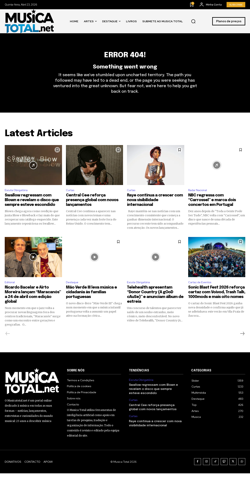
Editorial (11, 291)
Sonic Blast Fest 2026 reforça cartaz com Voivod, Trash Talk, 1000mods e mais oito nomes (216, 301)
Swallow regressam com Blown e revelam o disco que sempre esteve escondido (32, 208)
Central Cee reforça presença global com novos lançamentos (92, 208)
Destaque (73, 291)
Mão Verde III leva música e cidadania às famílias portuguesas (91, 301)
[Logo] (29, 21)
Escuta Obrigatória (18, 198)
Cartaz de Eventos (201, 291)
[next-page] (242, 342)
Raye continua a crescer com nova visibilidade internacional (155, 208)
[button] (193, 21)
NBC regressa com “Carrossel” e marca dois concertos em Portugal (212, 208)
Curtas (71, 198)
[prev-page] (8, 342)
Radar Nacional (198, 198)
